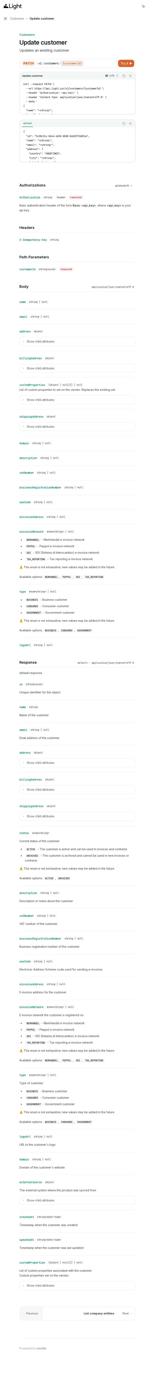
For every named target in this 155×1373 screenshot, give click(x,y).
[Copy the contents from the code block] (124, 76)
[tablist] (70, 123)
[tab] (27, 123)
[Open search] (136, 6)
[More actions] (150, 6)
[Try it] (126, 63)
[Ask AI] (130, 76)
